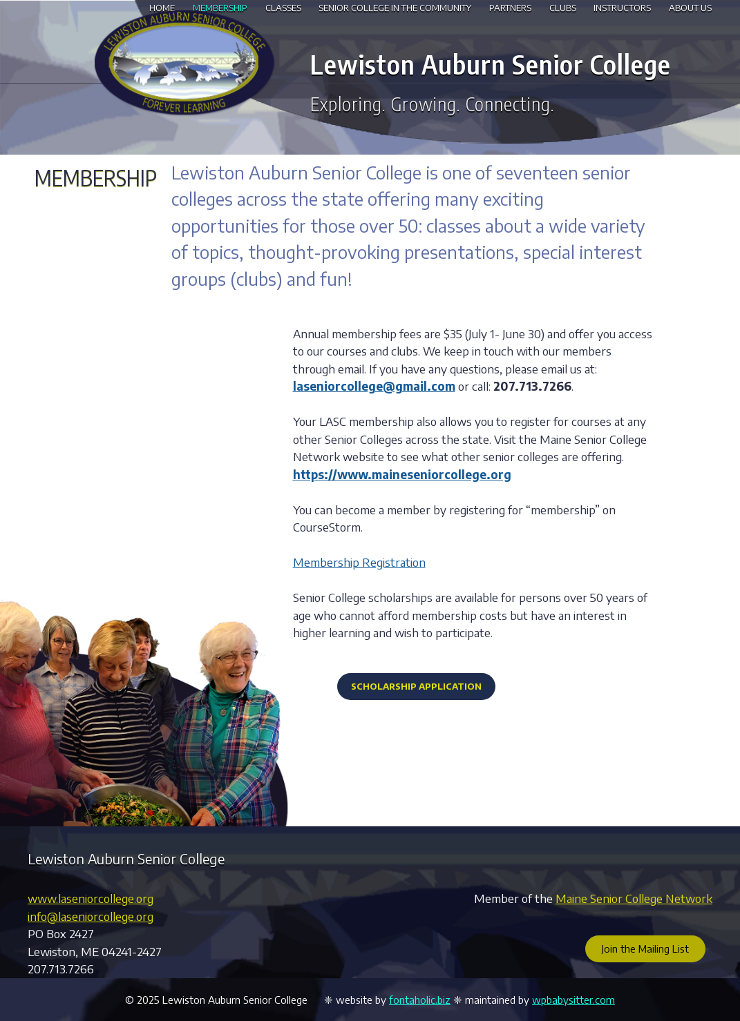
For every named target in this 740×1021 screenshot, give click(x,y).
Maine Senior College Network (634, 898)
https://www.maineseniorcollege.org (402, 474)
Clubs (562, 7)
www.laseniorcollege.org (90, 898)
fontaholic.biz (419, 999)
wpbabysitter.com (573, 999)
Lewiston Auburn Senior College (490, 63)
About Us (690, 7)
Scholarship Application (416, 686)
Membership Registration (359, 562)
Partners (510, 7)
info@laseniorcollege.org (90, 916)
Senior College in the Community (395, 7)
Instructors (622, 7)
